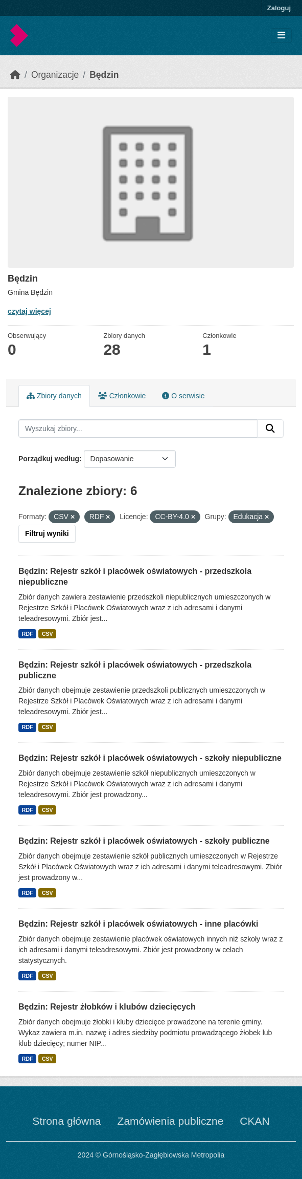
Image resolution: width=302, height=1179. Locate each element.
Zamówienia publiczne (171, 1121)
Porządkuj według (48, 459)
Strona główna (66, 1121)
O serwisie (183, 396)
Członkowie (122, 396)
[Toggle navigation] (281, 35)
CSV (47, 634)
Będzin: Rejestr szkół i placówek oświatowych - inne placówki (138, 923)
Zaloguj (279, 8)
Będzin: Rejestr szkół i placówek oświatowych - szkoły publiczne (144, 841)
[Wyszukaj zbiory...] (138, 428)
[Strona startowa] (15, 75)
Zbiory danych (54, 396)
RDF (27, 634)
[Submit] (270, 428)
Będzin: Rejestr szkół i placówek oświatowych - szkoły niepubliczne (150, 758)
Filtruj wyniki (47, 533)
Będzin (104, 75)
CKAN (254, 1121)
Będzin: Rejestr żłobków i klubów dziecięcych (107, 1006)
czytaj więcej (29, 311)
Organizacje (55, 75)
